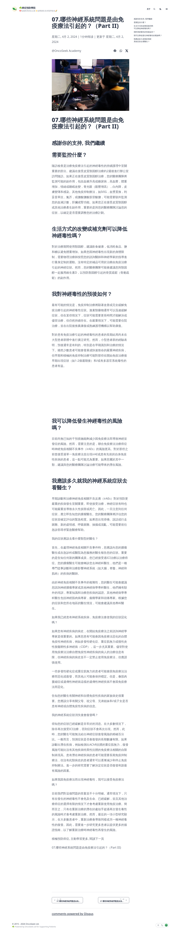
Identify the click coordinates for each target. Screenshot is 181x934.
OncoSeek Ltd (30, 926)
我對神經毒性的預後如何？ (144, 32)
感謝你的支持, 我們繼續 (143, 19)
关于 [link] (148, 9)
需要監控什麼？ (140, 22)
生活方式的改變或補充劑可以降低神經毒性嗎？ (143, 27)
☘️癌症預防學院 (27, 7)
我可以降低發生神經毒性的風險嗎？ (148, 35)
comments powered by (72, 914)
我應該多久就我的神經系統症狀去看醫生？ (142, 40)
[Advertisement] (24, 54)
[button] (166, 9)
